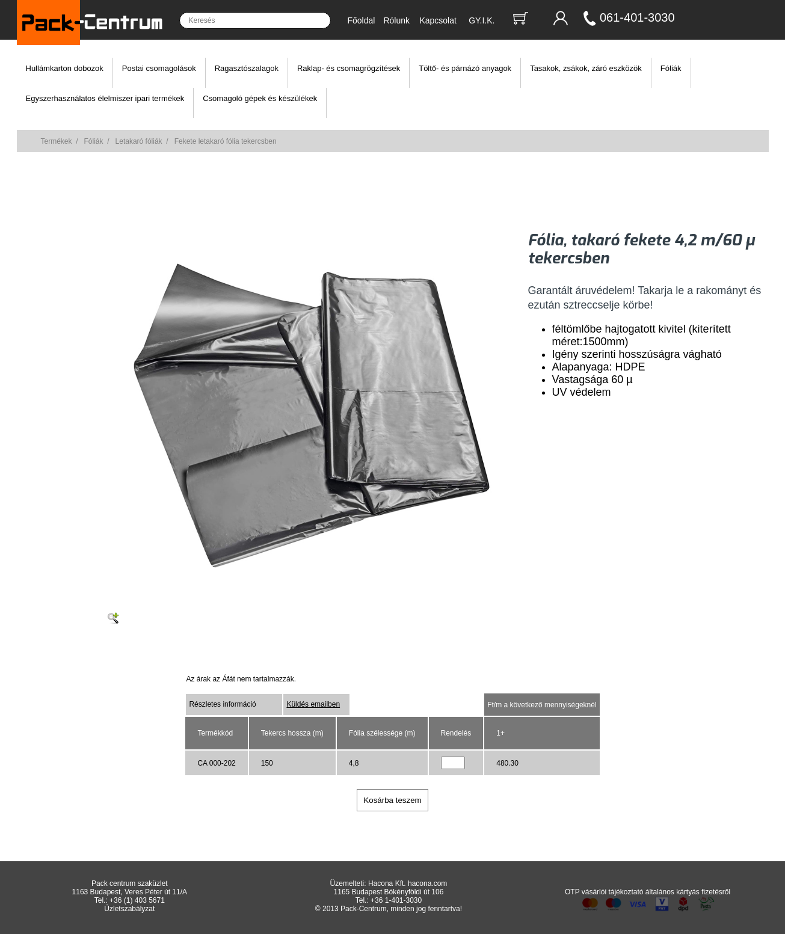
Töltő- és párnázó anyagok (465, 68)
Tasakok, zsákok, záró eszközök (586, 68)
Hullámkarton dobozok (64, 68)
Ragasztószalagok (247, 68)
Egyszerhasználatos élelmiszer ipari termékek (105, 98)
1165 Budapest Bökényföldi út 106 (389, 892)
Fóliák (671, 68)
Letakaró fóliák (138, 141)
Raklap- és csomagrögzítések (348, 68)
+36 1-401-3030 (396, 900)
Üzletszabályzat (129, 909)
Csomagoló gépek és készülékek (260, 98)
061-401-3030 (637, 17)
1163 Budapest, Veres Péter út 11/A (129, 892)
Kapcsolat (437, 20)
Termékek (56, 141)
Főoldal (361, 20)
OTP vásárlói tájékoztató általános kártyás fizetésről (647, 892)
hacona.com (427, 883)
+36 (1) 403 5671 (137, 900)
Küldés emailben (313, 704)
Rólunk (396, 20)
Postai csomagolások (159, 68)
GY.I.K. (481, 20)
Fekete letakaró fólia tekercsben (225, 141)
